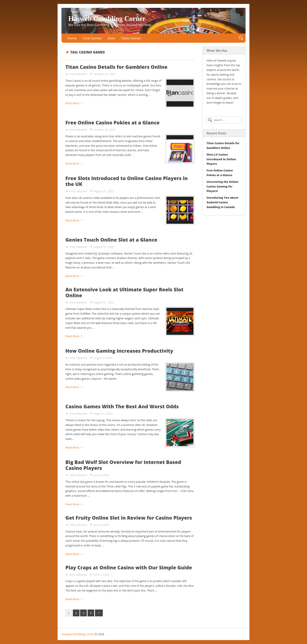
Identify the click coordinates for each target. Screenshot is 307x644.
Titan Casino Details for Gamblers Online (116, 66)
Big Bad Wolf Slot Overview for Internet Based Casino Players (123, 465)
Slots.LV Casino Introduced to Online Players (221, 159)
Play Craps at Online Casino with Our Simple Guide (128, 567)
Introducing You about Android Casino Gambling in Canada (222, 202)
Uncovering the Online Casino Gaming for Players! (222, 186)
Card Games (92, 38)
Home (72, 38)
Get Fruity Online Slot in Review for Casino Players (128, 517)
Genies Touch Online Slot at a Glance (111, 239)
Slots (111, 38)
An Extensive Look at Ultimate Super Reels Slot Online (124, 292)
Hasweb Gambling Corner (107, 19)
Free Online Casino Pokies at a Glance (112, 122)
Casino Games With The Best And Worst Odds (122, 406)
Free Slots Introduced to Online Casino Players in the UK (126, 181)
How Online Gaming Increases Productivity (119, 350)
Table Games (131, 38)
